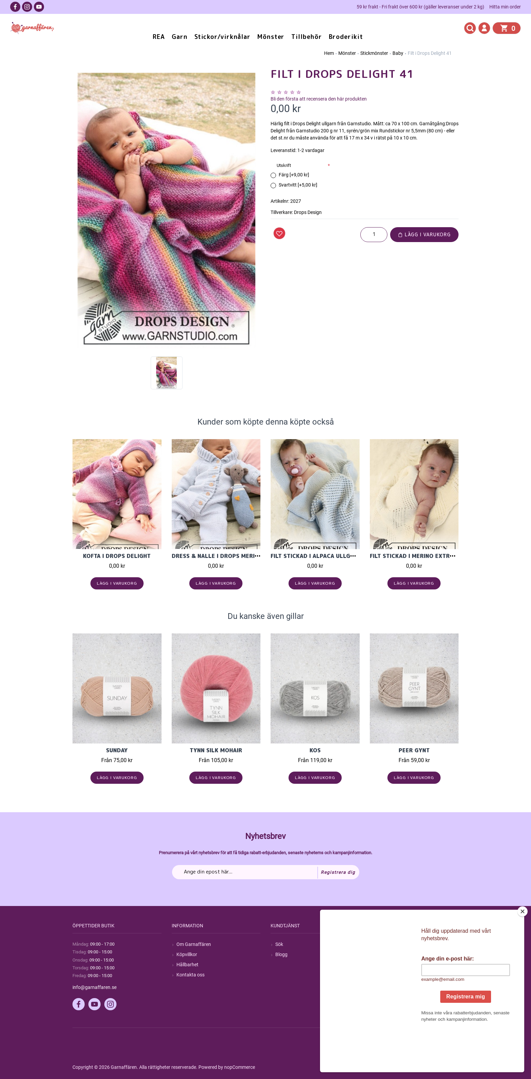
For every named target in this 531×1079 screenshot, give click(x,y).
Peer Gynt (414, 750)
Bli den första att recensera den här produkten (319, 99)
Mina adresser (389, 964)
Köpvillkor (186, 954)
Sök (279, 944)
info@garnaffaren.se (94, 987)
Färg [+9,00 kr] (294, 174)
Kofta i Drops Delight (117, 556)
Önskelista (386, 985)
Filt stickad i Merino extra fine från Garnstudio (445, 556)
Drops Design (308, 212)
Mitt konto (385, 944)
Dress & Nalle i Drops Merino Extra (227, 556)
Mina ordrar (387, 954)
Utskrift (284, 165)
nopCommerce (239, 1067)
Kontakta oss (190, 974)
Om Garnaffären (193, 944)
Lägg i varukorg (424, 234)
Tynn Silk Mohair (216, 750)
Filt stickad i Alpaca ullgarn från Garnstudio (343, 556)
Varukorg (384, 974)
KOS (315, 750)
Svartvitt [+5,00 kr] (298, 185)
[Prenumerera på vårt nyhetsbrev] (266, 872)
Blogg (281, 954)
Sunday (117, 750)
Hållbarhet (187, 964)
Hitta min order (505, 6)
